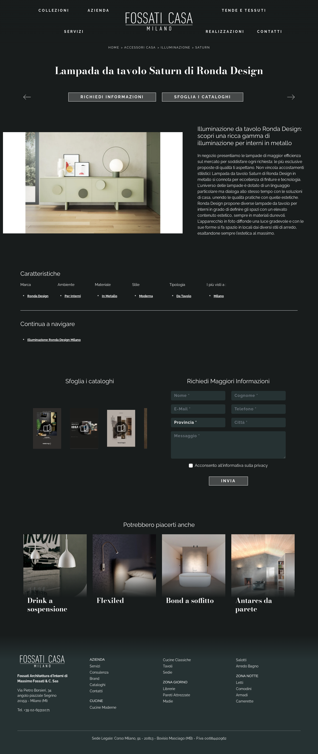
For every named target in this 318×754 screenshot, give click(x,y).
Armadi (242, 695)
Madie (168, 701)
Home (113, 47)
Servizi (74, 32)
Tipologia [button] (177, 284)
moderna (146, 296)
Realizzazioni (225, 32)
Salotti (241, 660)
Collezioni (54, 10)
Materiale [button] (103, 284)
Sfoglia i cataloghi (202, 97)
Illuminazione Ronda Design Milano (54, 340)
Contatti (269, 32)
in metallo (109, 296)
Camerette (244, 701)
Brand (94, 679)
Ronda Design (37, 296)
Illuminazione (175, 47)
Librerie (169, 689)
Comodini (243, 689)
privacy (261, 465)
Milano (219, 296)
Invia (228, 481)
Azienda (99, 10)
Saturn (202, 47)
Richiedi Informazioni (112, 97)
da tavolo (183, 296)
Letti (239, 683)
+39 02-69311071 (37, 710)
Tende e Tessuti (244, 10)
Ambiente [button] (66, 284)
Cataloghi (97, 685)
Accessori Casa (140, 47)
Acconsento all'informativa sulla (231, 465)
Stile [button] (136, 284)
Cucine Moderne (103, 707)
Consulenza (99, 672)
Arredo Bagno (247, 666)
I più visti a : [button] (216, 284)
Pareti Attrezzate (176, 695)
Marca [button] (25, 284)
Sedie (167, 672)
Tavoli (167, 666)
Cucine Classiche (177, 660)
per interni (73, 296)
